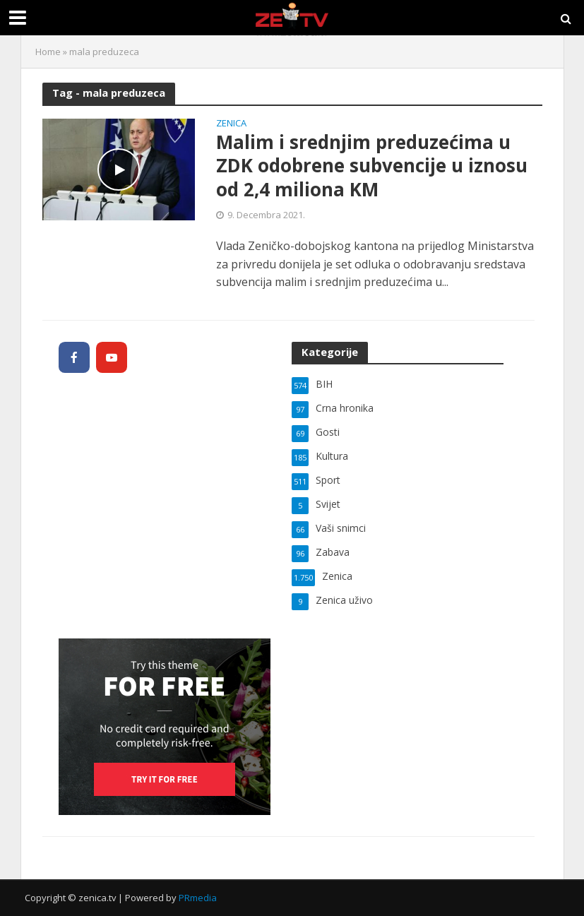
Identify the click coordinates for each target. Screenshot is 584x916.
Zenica (231, 124)
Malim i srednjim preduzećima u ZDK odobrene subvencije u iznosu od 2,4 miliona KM (372, 166)
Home (48, 51)
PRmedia (198, 897)
